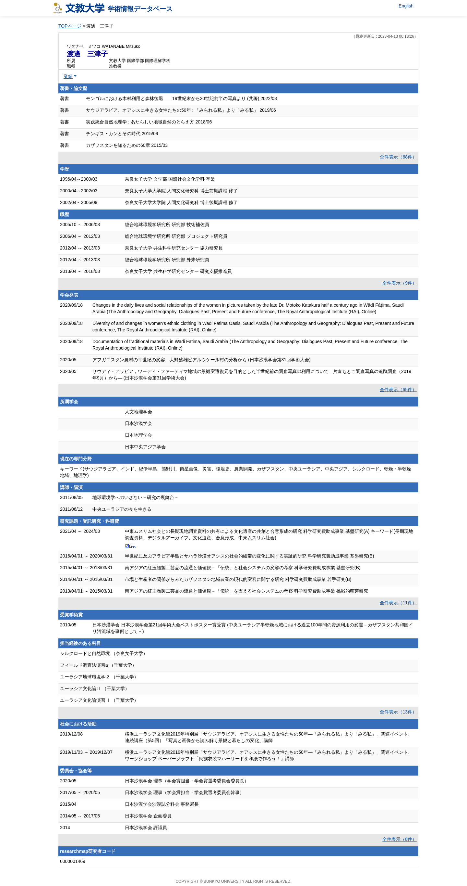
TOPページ (69, 26)
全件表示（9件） (399, 283)
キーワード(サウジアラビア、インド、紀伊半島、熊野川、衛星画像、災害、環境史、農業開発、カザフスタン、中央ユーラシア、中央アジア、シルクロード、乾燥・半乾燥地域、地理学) (235, 472)
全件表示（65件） (398, 389)
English (406, 5)
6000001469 (72, 861)
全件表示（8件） (399, 839)
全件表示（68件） (398, 157)
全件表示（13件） (398, 711)
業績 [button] (68, 76)
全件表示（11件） (398, 602)
